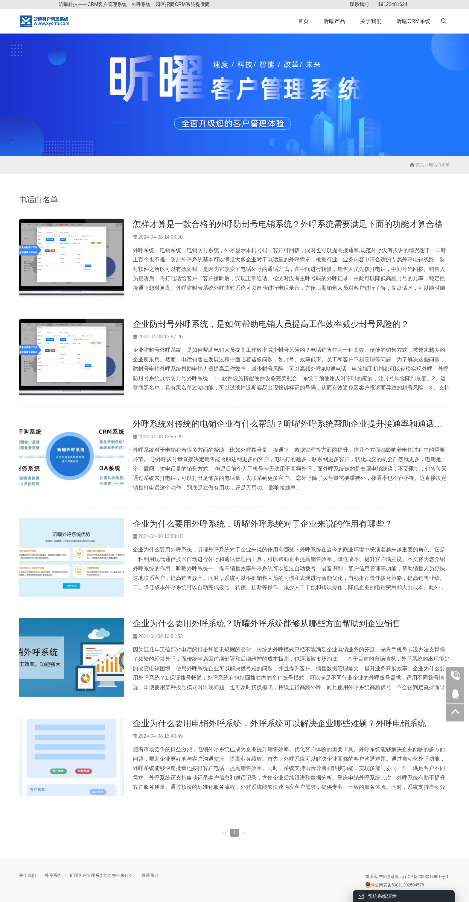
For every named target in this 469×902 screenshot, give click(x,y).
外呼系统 (53, 875)
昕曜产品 (334, 21)
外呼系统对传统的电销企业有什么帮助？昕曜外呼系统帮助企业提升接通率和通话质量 (292, 423)
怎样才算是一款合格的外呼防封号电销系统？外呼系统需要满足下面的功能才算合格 (288, 224)
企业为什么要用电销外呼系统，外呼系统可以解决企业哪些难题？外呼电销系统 (279, 723)
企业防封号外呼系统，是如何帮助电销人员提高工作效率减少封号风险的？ (271, 324)
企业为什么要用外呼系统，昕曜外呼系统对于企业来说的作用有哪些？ (262, 523)
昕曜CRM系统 (413, 21)
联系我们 (359, 4)
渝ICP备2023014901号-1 (425, 876)
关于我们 (371, 21)
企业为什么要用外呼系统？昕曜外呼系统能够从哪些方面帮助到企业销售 (267, 623)
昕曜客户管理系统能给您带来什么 (101, 875)
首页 (303, 21)
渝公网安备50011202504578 (394, 885)
